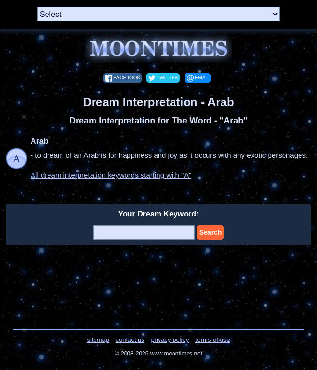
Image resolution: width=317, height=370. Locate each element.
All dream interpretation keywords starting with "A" (111, 175)
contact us (130, 339)
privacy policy (170, 339)
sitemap (98, 339)
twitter (167, 77)
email (202, 77)
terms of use (212, 339)
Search (210, 232)
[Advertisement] (158, 281)
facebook (126, 77)
